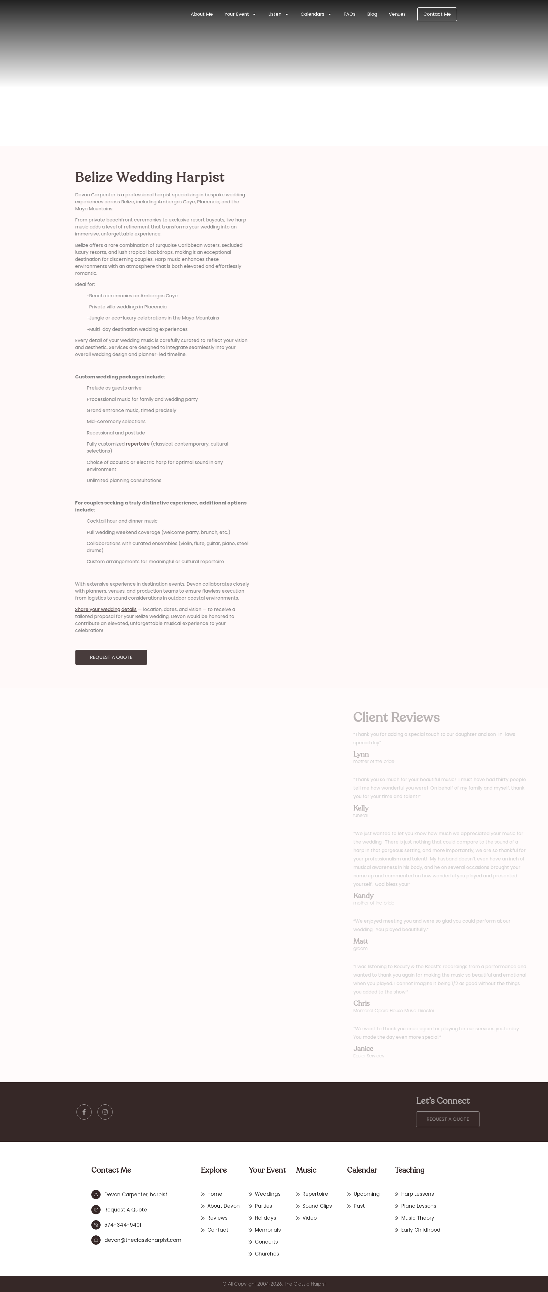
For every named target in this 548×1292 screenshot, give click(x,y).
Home (145, 106)
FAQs (350, 14)
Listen (278, 14)
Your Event (241, 14)
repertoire (85, 444)
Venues (397, 14)
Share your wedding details (53, 609)
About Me (202, 14)
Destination (164, 106)
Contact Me (437, 14)
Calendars (316, 14)
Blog (372, 14)
